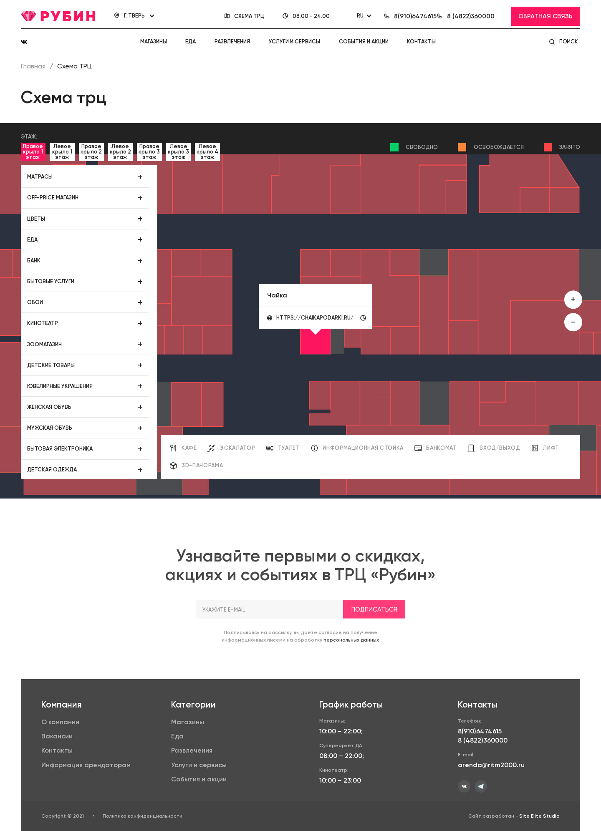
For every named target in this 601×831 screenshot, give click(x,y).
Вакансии (57, 736)
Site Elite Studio (539, 816)
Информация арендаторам (86, 765)
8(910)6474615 (480, 731)
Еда (190, 41)
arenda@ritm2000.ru (491, 765)
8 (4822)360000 (483, 740)
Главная (33, 66)
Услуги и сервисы (294, 41)
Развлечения (232, 41)
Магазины (153, 41)
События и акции (364, 41)
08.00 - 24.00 (310, 16)
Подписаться (374, 622)
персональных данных (351, 652)
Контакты (421, 41)
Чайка (277, 295)
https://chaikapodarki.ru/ (315, 318)
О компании (60, 722)
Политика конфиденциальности (142, 816)
